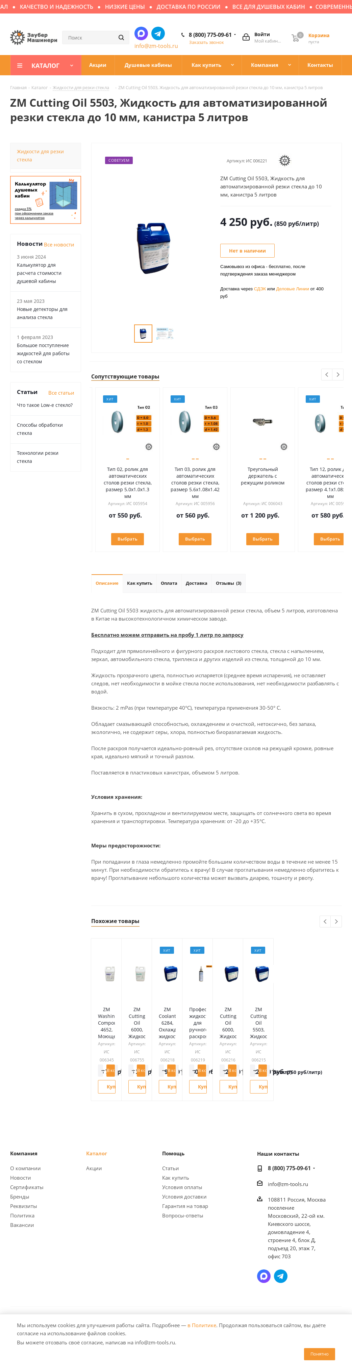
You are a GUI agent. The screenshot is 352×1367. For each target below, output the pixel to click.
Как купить (175, 1177)
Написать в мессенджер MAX (141, 33)
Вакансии (22, 1224)
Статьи (170, 1168)
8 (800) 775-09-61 (210, 34)
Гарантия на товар (185, 1206)
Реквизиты (23, 1206)
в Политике (201, 1325)
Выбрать (121, 539)
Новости (20, 1177)
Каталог (96, 1153)
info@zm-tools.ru (156, 46)
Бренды (19, 1196)
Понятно (319, 1354)
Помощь (173, 1153)
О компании (25, 1168)
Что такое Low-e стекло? (45, 405)
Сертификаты (27, 1187)
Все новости (59, 244)
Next (338, 375)
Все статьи (61, 392)
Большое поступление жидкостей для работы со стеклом (43, 353)
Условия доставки (184, 1196)
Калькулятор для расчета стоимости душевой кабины (39, 273)
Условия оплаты (182, 1187)
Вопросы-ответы (182, 1215)
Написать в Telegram (158, 33)
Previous (327, 375)
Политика (22, 1215)
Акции (94, 1168)
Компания (23, 1153)
